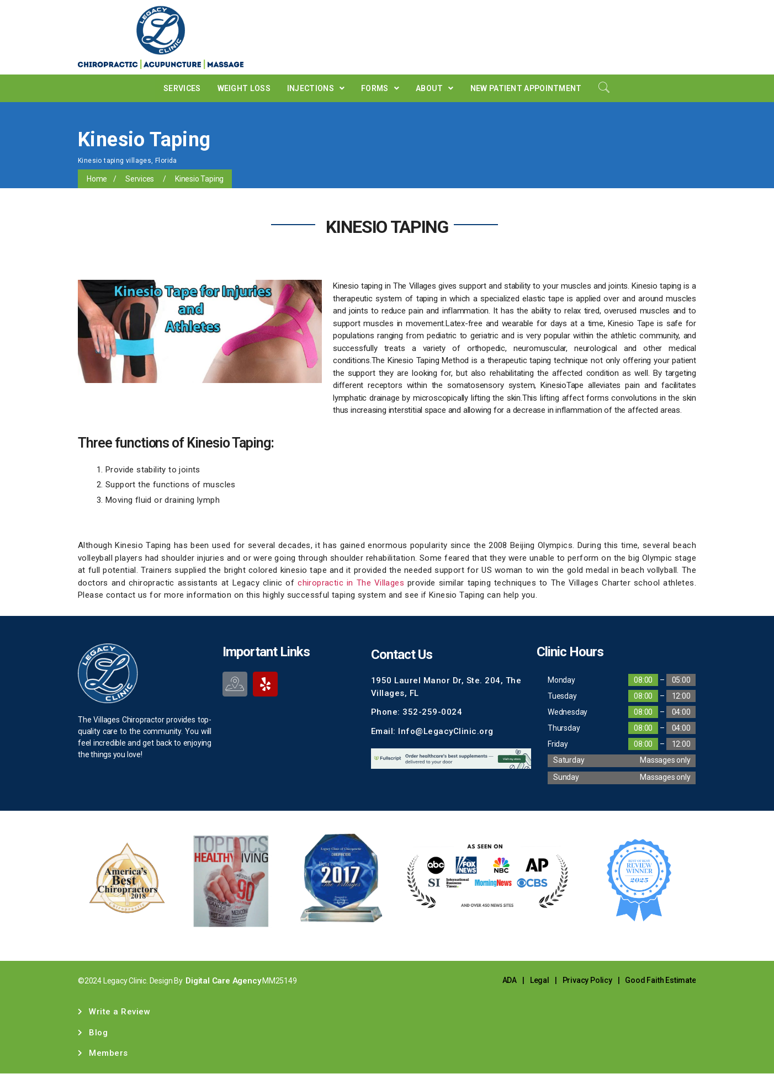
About (435, 88)
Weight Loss (244, 88)
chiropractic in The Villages (351, 583)
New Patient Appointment (526, 88)
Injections (315, 88)
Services (181, 88)
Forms (380, 88)
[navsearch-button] (604, 88)
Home (97, 178)
